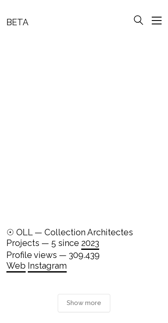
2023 (90, 243)
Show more (84, 303)
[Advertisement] (84, 131)
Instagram (47, 266)
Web (16, 266)
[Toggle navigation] (157, 21)
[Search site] (138, 21)
